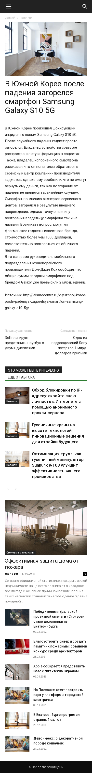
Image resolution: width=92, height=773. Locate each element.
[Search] (85, 6)
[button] (8, 6)
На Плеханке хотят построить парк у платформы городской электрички (58, 695)
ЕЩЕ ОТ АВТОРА (21, 377)
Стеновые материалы (20, 552)
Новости (26, 18)
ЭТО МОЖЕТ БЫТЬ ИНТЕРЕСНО (33, 370)
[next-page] (16, 489)
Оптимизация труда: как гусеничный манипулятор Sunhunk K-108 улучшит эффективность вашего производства (58, 465)
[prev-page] (8, 489)
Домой (10, 18)
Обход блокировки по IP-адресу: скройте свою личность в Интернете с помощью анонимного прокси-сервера (57, 401)
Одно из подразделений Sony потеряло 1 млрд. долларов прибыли (69, 345)
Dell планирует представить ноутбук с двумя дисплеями (24, 342)
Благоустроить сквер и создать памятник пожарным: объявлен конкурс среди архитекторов (60, 646)
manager (11, 573)
